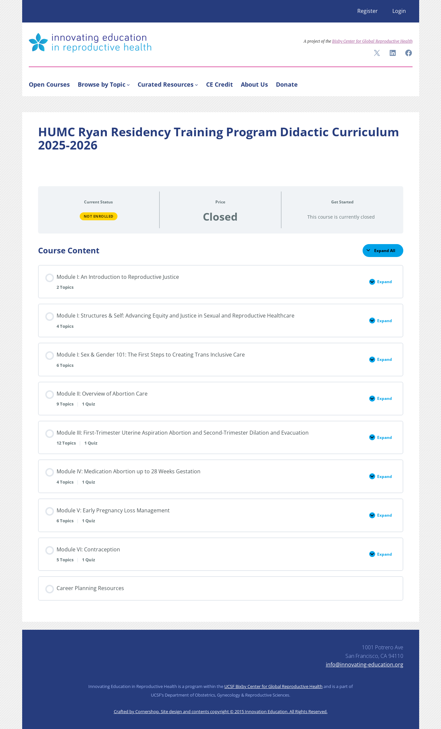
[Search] (404, 83)
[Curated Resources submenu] (196, 84)
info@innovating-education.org (364, 664)
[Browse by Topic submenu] (128, 84)
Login (399, 11)
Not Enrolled (98, 216)
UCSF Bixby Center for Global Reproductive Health (273, 686)
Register (367, 11)
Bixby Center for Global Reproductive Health (372, 41)
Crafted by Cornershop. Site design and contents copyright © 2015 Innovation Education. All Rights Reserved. (221, 711)
